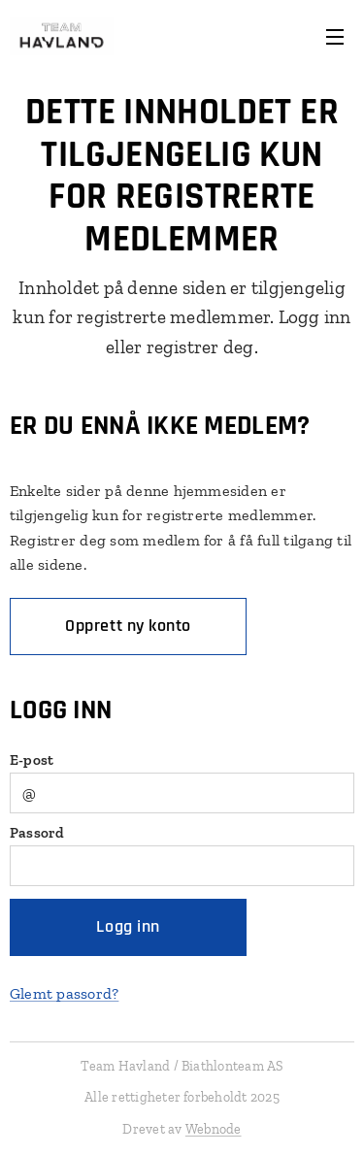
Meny (335, 37)
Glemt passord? (64, 993)
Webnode (213, 1129)
